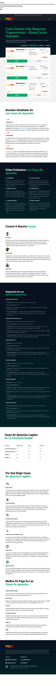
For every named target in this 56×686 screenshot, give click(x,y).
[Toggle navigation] (49, 19)
